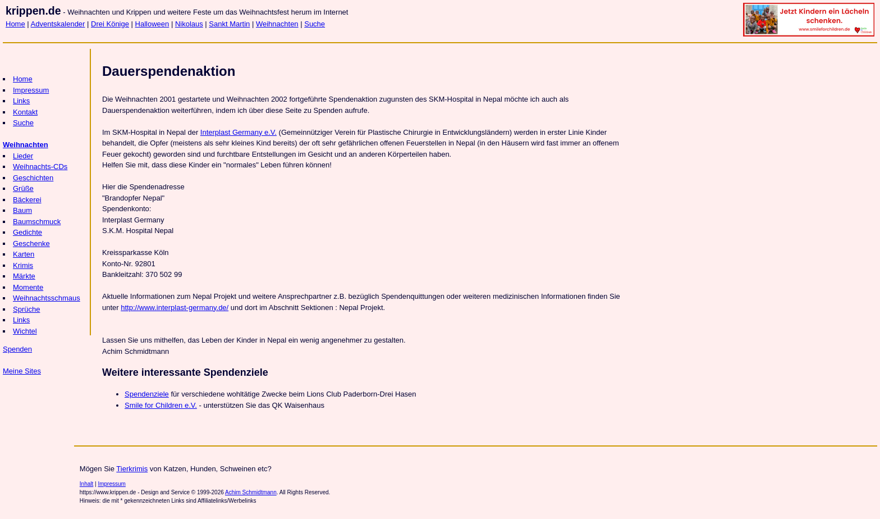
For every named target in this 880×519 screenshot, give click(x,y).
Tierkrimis (132, 469)
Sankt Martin (229, 24)
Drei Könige (110, 24)
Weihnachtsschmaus (46, 298)
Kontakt (25, 112)
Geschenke (31, 243)
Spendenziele (147, 394)
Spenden (17, 349)
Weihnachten (277, 24)
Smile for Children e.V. (161, 405)
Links (21, 101)
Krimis (23, 265)
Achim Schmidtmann (251, 492)
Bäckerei (27, 199)
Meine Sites (22, 371)
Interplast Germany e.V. (238, 132)
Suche (314, 24)
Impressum (31, 90)
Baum (22, 210)
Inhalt (86, 484)
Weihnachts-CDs (40, 166)
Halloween (152, 24)
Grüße (23, 188)
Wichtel (25, 331)
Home (15, 24)
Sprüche (26, 309)
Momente (28, 287)
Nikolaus (189, 24)
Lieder (23, 156)
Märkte (24, 276)
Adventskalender (58, 24)
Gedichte (27, 232)
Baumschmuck (37, 221)
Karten (23, 254)
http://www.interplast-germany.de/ (174, 307)
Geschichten (33, 178)
